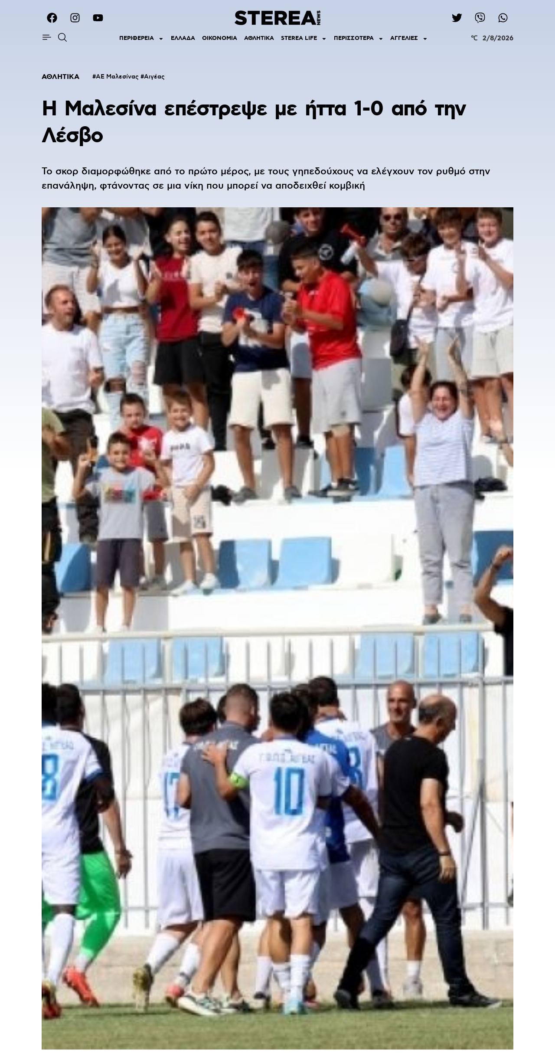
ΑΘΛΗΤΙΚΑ (259, 38)
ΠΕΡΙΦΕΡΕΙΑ (141, 39)
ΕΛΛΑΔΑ (183, 38)
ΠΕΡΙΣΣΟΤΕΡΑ (359, 39)
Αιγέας (154, 77)
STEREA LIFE (304, 39)
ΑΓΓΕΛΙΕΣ (409, 39)
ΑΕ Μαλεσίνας (117, 77)
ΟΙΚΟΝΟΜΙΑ (219, 38)
